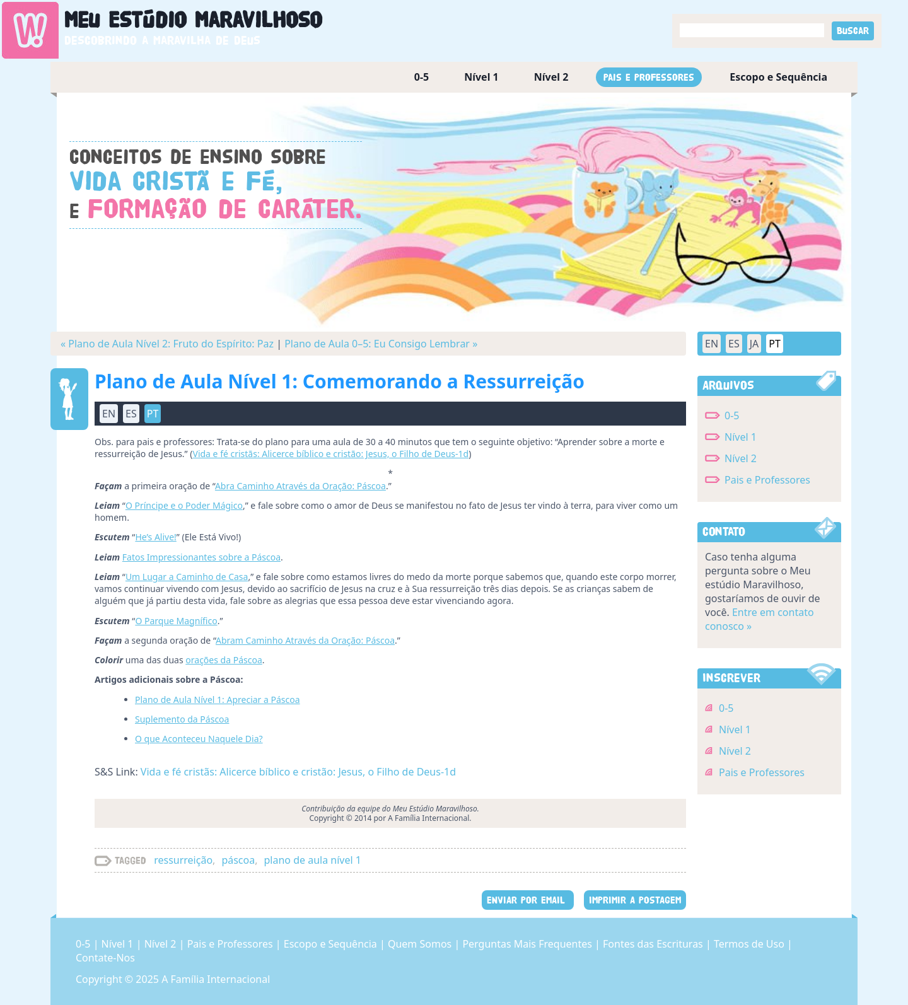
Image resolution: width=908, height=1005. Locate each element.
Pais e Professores (648, 77)
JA (754, 344)
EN (108, 414)
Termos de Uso (750, 944)
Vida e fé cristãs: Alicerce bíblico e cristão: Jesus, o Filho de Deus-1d (298, 772)
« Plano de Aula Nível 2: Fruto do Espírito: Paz (167, 344)
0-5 (421, 77)
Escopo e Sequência (778, 77)
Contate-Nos (105, 958)
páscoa (238, 860)
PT (153, 414)
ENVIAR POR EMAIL (528, 900)
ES (131, 414)
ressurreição (183, 860)
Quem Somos (421, 944)
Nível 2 (551, 77)
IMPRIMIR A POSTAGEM (635, 900)
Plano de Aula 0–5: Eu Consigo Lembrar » (380, 344)
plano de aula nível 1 (312, 860)
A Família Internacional (215, 979)
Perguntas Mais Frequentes (528, 944)
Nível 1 (481, 77)
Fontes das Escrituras (654, 944)
